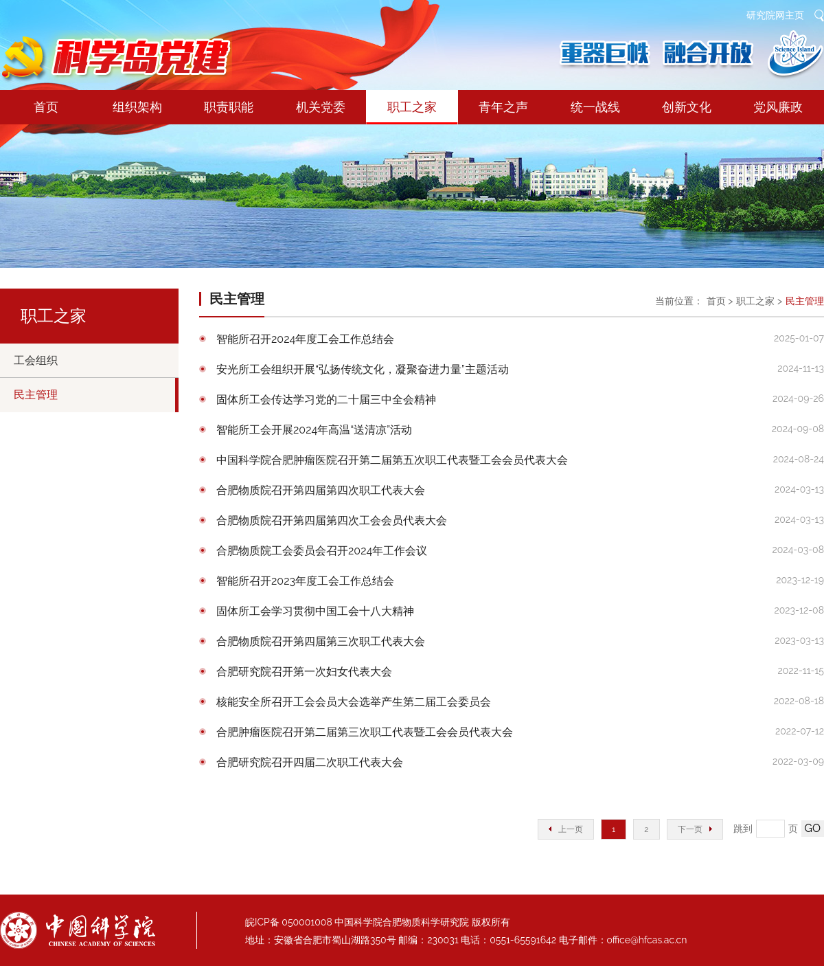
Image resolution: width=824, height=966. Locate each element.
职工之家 (411, 112)
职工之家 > (759, 300)
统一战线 (595, 107)
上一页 (566, 829)
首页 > (720, 300)
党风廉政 (778, 107)
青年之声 (503, 107)
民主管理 (36, 394)
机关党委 (320, 107)
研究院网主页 (775, 15)
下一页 (695, 829)
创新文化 (686, 107)
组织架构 (137, 107)
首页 (46, 107)
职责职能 (228, 107)
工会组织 (36, 360)
